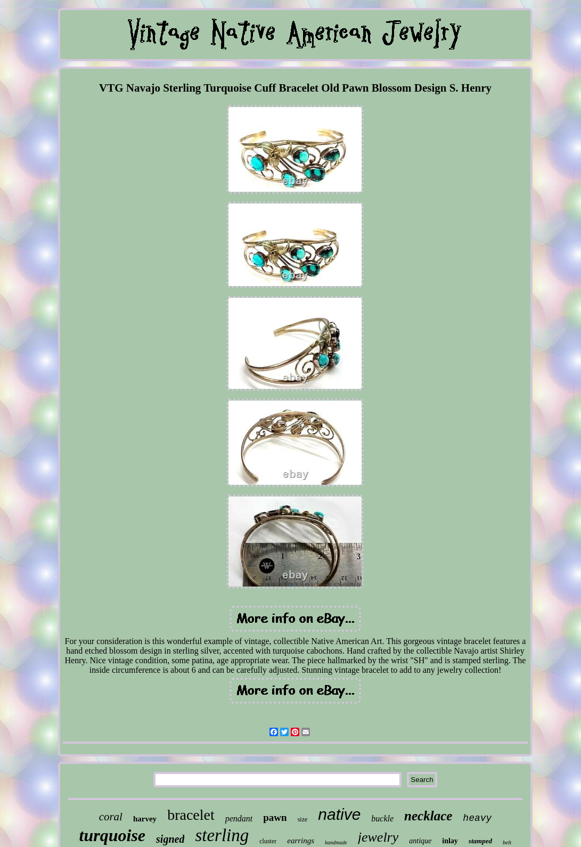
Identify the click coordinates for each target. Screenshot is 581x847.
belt (507, 842)
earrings (300, 840)
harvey (145, 819)
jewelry (378, 837)
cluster (267, 841)
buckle (382, 818)
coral (110, 816)
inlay (450, 841)
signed (170, 839)
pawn (275, 817)
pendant (239, 818)
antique (420, 841)
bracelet (191, 815)
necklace (428, 816)
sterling (222, 835)
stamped (480, 841)
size (303, 819)
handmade (336, 842)
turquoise (112, 835)
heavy (477, 818)
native (339, 814)
